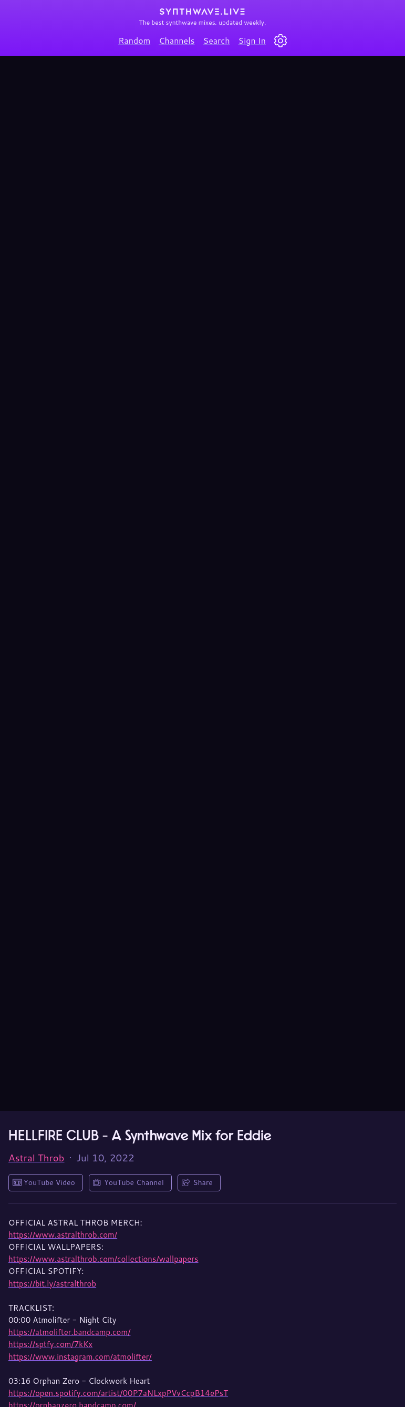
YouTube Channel (134, 1182)
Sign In (252, 40)
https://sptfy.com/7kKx (50, 1344)
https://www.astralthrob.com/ (62, 1234)
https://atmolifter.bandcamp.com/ (69, 1332)
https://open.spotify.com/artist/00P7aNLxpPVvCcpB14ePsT (118, 1393)
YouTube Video (49, 1182)
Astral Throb (36, 1158)
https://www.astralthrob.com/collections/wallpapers (103, 1258)
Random (134, 40)
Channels (176, 40)
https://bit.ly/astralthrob (52, 1283)
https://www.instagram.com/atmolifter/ (80, 1356)
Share (203, 1182)
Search (216, 40)
